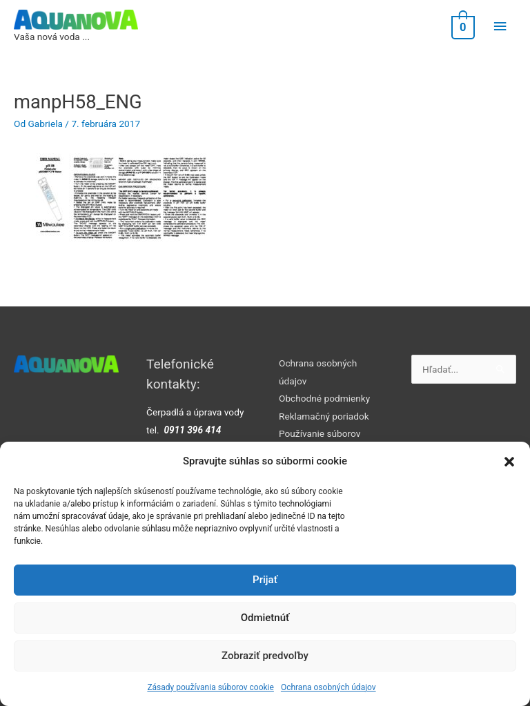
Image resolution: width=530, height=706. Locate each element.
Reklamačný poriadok (324, 416)
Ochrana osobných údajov (328, 687)
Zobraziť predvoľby (265, 655)
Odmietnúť (265, 617)
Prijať (265, 579)
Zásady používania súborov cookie (210, 687)
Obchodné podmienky (324, 398)
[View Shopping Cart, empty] (462, 26)
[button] (509, 462)
